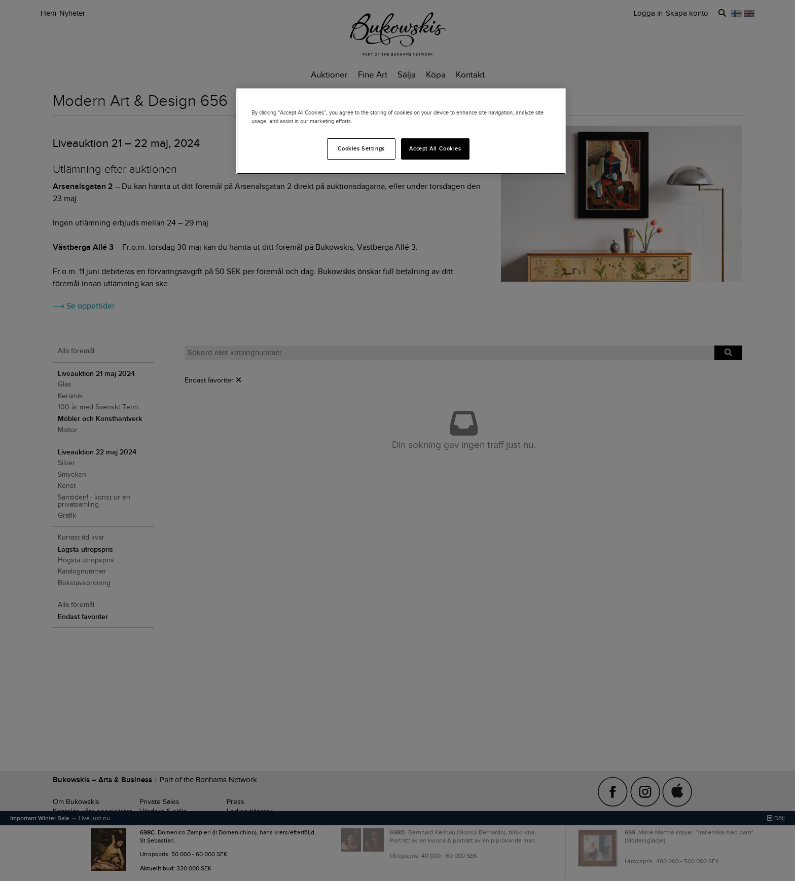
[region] (401, 131)
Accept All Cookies (435, 148)
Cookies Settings (361, 148)
